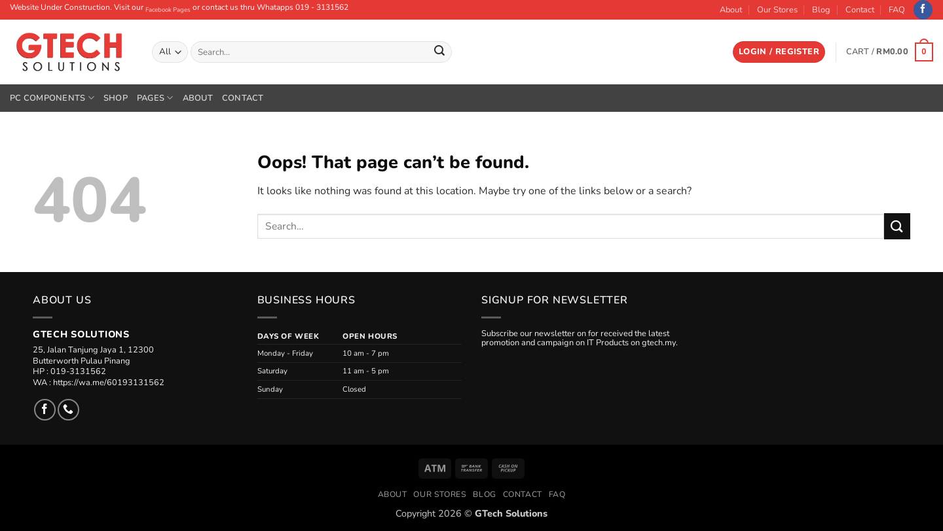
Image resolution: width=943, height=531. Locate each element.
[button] (779, 52)
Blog (821, 10)
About (731, 10)
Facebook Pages (168, 9)
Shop (115, 98)
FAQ (897, 10)
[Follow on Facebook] (923, 10)
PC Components (52, 98)
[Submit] (439, 52)
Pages (155, 98)
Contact (859, 10)
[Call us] (68, 409)
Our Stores (777, 10)
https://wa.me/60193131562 (108, 382)
